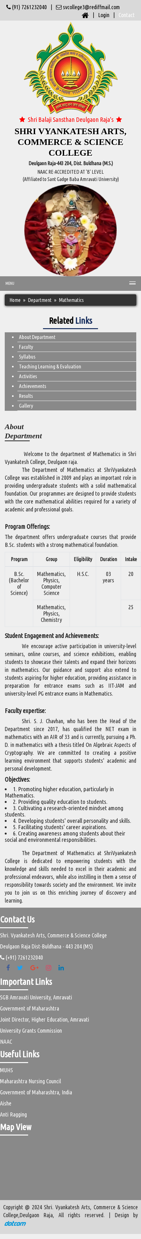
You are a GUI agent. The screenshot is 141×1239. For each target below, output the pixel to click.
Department (40, 300)
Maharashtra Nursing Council (30, 1081)
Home (15, 300)
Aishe (5, 1103)
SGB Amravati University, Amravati (36, 997)
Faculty (26, 347)
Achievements (32, 386)
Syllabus (27, 357)
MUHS (6, 1070)
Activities (28, 376)
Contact (127, 15)
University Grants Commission (31, 1030)
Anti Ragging (13, 1114)
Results (26, 396)
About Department (37, 337)
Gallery (26, 406)
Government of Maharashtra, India (36, 1092)
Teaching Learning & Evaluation (50, 366)
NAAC (6, 1041)
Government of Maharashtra (29, 1008)
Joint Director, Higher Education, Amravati (44, 1019)
